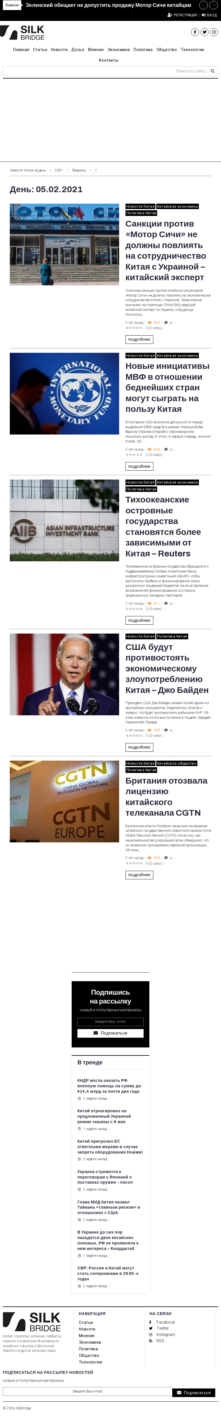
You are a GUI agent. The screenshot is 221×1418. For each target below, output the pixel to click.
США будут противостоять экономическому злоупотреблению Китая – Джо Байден (167, 668)
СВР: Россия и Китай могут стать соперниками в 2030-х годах (108, 1273)
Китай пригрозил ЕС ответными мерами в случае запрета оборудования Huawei (110, 1146)
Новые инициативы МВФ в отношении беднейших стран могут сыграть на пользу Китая (167, 387)
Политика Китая (141, 213)
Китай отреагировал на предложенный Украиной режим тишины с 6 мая (104, 1116)
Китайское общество (177, 763)
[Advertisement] (110, 121)
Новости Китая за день (28, 170)
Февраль (79, 170)
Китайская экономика (177, 206)
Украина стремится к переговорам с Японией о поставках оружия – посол (105, 1177)
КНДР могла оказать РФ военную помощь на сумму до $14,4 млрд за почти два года (109, 1086)
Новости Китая (140, 206)
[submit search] (213, 71)
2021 (59, 170)
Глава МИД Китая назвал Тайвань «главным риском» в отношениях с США (108, 1207)
